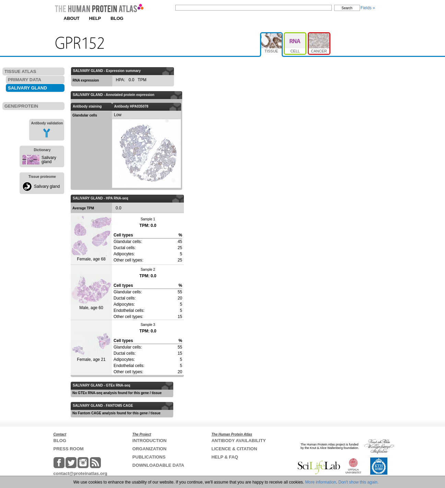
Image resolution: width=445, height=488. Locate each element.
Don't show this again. (358, 482)
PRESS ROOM (69, 448)
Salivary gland (49, 159)
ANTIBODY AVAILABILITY (238, 440)
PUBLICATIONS (149, 457)
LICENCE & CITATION (234, 448)
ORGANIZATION (149, 448)
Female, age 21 (91, 347)
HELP (95, 18)
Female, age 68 (91, 238)
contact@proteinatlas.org (80, 473)
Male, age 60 (91, 292)
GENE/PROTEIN (21, 106)
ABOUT (72, 18)
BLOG (117, 18)
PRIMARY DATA (24, 79)
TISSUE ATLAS (20, 71)
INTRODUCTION (149, 440)
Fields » (368, 7)
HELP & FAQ (224, 457)
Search (347, 8)
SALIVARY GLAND (27, 87)
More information (320, 482)
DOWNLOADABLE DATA (158, 465)
